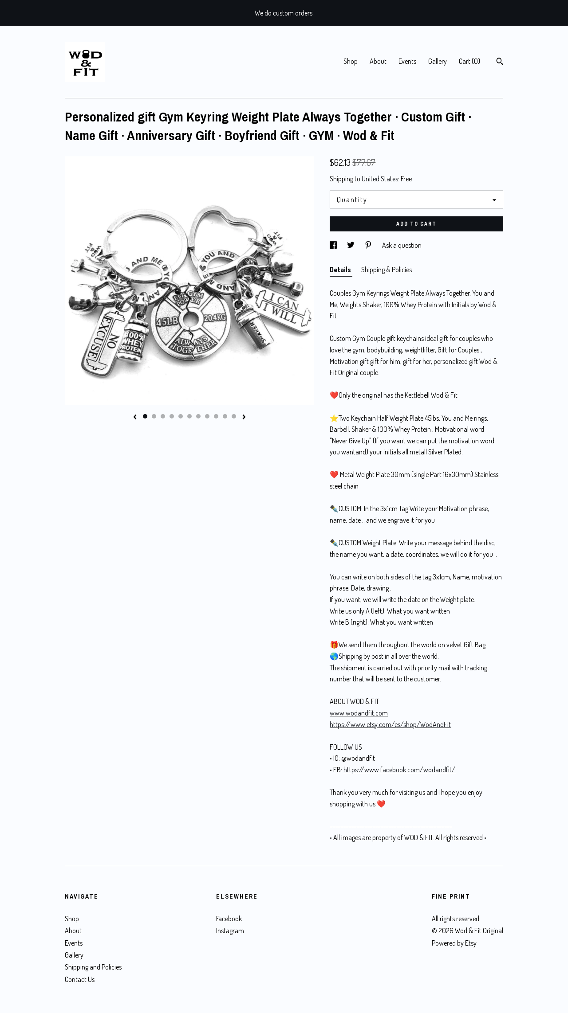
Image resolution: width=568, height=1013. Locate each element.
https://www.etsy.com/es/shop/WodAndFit (390, 724)
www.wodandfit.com (359, 712)
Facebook (229, 918)
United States (380, 178)
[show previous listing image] (135, 418)
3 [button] (163, 416)
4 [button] (172, 416)
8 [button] (207, 416)
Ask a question (402, 245)
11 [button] (234, 416)
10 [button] (225, 416)
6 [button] (189, 416)
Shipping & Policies (386, 269)
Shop (350, 61)
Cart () (469, 61)
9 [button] (216, 416)
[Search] (500, 62)
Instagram (230, 930)
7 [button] (198, 416)
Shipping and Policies (93, 966)
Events (407, 61)
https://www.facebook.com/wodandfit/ (399, 769)
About (378, 61)
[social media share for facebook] (334, 245)
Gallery (437, 61)
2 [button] (154, 416)
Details (341, 269)
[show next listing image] (244, 418)
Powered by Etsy (454, 943)
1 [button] (145, 416)
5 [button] (180, 416)
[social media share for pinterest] (369, 245)
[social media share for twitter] (351, 245)
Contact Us (80, 979)
